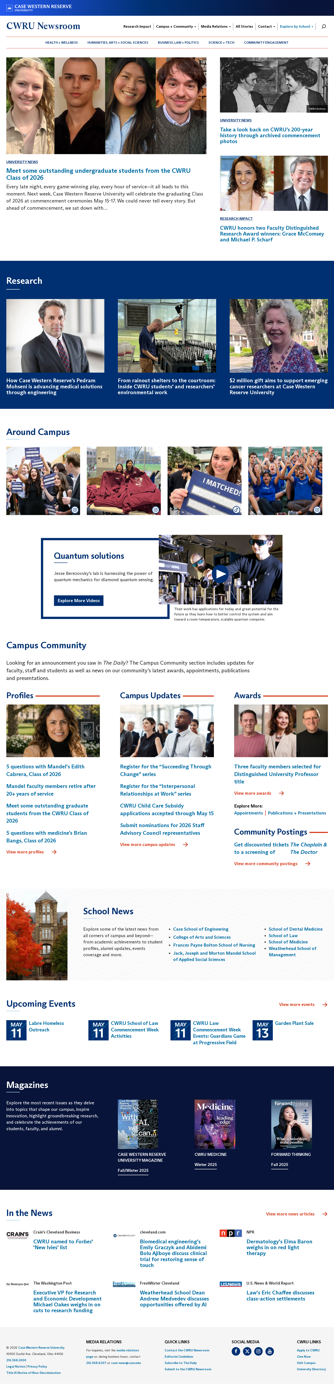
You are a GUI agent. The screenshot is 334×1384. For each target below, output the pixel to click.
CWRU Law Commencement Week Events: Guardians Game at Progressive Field (219, 1033)
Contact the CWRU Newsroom (187, 1350)
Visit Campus (306, 1363)
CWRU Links (309, 1342)
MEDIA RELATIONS (104, 1342)
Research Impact (137, 26)
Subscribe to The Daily (181, 1363)
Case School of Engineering (201, 929)
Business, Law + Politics (178, 43)
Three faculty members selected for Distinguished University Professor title (277, 774)
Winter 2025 (206, 1164)
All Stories (244, 26)
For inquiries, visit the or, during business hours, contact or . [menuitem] (113, 1356)
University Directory (311, 1369)
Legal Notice (15, 1366)
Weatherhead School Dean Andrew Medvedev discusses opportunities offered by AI (174, 1298)
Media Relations (216, 26)
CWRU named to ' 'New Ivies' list (63, 1244)
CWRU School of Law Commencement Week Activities (135, 1029)
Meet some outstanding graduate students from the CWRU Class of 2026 (47, 813)
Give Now (304, 1357)
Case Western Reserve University (41, 1348)
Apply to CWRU (308, 1350)
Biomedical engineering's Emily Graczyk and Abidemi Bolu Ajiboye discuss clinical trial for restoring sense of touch (173, 1253)
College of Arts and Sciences (202, 937)
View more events (303, 1004)
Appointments (248, 813)
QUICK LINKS (177, 1342)
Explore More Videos (79, 600)
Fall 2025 (279, 1164)
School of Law (283, 935)
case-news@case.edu (126, 1363)
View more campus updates (154, 844)
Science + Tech (221, 43)
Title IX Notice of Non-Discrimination (33, 1373)
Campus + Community (176, 26)
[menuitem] (62, 42)
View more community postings (272, 863)
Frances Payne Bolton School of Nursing (214, 945)
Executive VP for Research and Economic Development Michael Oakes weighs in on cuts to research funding (67, 1301)
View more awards (259, 793)
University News (22, 162)
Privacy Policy (37, 1366)
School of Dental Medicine (296, 929)
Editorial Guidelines (179, 1357)
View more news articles (290, 1214)
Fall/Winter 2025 (133, 1170)
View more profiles (31, 852)
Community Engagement (266, 43)
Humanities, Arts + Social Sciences (117, 43)
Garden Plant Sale (294, 1023)
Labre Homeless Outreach (46, 1026)
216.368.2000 (16, 1360)
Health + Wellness (61, 43)
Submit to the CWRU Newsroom (188, 1369)
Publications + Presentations (297, 813)
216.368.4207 (96, 1363)
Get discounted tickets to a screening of (281, 848)
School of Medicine (288, 942)
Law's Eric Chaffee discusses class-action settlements (280, 1295)
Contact (266, 26)
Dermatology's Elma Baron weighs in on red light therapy (279, 1247)
